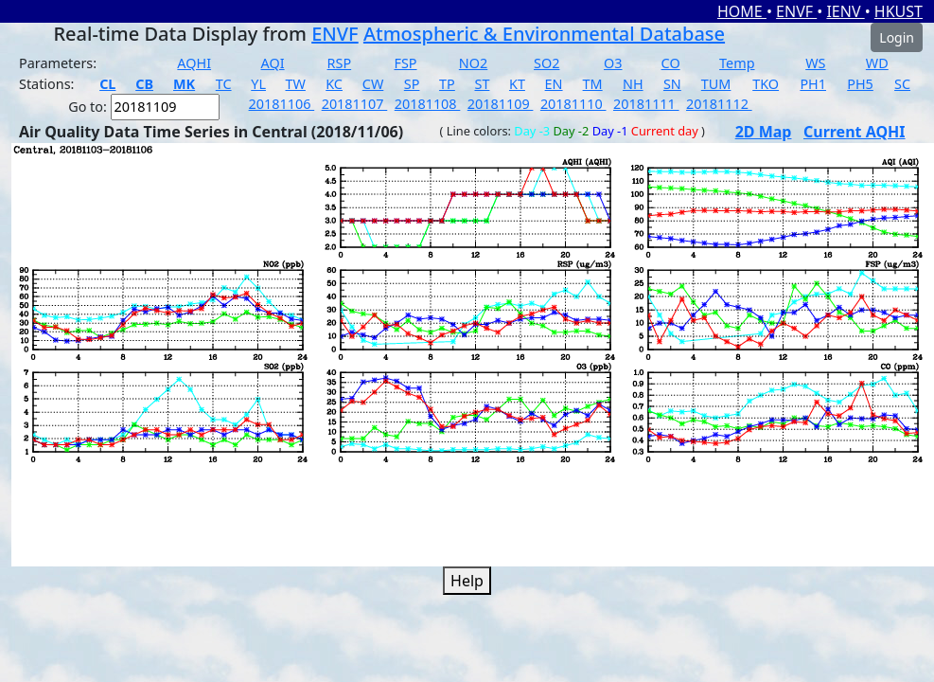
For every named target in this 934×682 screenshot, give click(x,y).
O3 (613, 63)
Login (896, 37)
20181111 (646, 104)
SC (902, 84)
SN (672, 84)
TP (447, 84)
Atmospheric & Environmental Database (544, 33)
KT (517, 84)
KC (334, 84)
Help (467, 580)
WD (877, 63)
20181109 (500, 104)
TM (593, 84)
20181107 (355, 104)
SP (412, 84)
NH (633, 84)
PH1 (813, 84)
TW (296, 84)
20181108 (428, 104)
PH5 (860, 84)
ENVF (796, 11)
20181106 (282, 104)
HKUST (898, 11)
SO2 (546, 63)
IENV (845, 11)
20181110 (573, 104)
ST (481, 84)
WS (815, 63)
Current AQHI (854, 131)
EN (554, 84)
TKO (765, 84)
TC (224, 84)
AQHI (194, 63)
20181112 (719, 104)
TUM (716, 84)
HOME (742, 11)
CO (670, 63)
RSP (339, 63)
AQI (273, 63)
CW (372, 84)
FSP (405, 63)
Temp (736, 63)
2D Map (763, 131)
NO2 (473, 63)
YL (258, 84)
